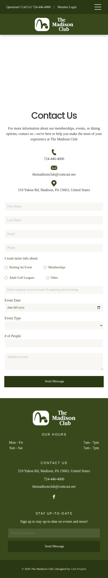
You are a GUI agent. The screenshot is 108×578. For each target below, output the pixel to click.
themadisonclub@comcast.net (54, 174)
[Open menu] (97, 7)
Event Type (13, 318)
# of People (13, 336)
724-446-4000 (42, 7)
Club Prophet (78, 569)
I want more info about (21, 258)
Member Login (66, 7)
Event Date (13, 300)
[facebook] (54, 497)
